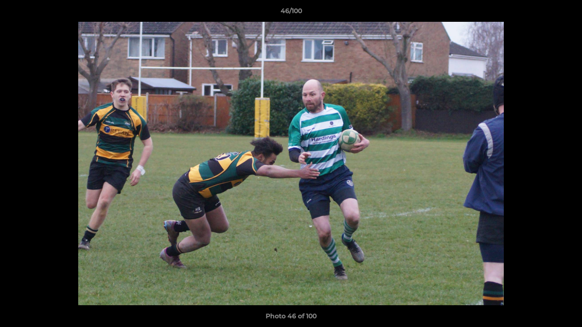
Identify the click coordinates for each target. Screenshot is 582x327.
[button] (565, 13)
